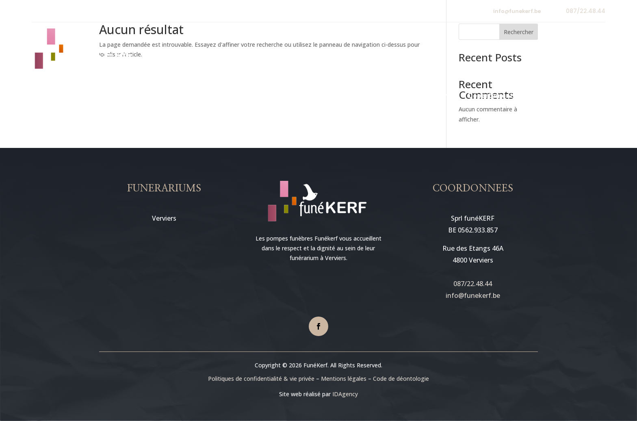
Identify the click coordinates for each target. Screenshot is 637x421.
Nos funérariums (258, 97)
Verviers (164, 218)
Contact (555, 97)
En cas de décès (330, 97)
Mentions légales (343, 378)
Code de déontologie (401, 378)
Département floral (500, 97)
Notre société (190, 97)
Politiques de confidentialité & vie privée (261, 378)
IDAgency (345, 394)
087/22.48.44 (585, 11)
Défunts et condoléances (416, 97)
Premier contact (130, 97)
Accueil (81, 97)
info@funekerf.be (517, 11)
